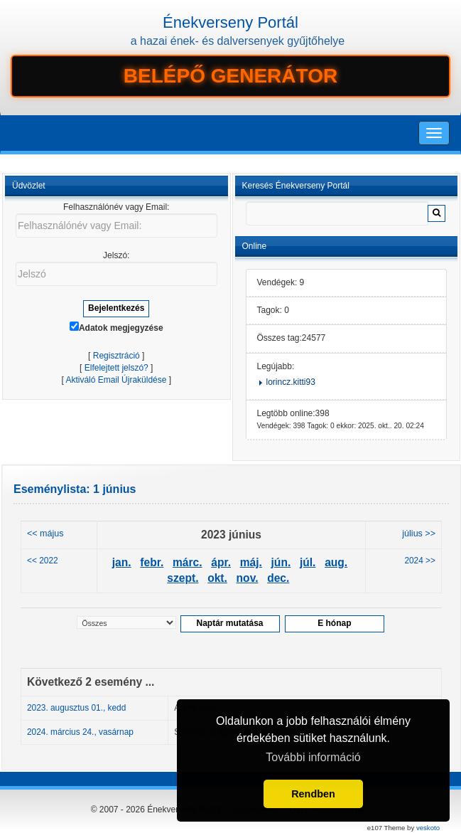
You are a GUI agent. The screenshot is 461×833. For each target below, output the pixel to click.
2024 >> (419, 561)
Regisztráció (116, 356)
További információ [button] (313, 757)
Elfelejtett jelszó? (116, 368)
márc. (187, 562)
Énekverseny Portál (230, 22)
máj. (251, 562)
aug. (336, 562)
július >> (418, 533)
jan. (121, 562)
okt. (217, 578)
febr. (151, 562)
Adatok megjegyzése (116, 327)
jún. (281, 562)
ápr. (221, 562)
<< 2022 (42, 561)
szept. (182, 578)
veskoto (428, 828)
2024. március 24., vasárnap (80, 732)
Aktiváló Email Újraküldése (115, 380)
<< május (45, 533)
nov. (248, 578)
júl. (308, 562)
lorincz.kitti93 (290, 382)
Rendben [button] (313, 794)
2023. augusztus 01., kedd (76, 708)
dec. (278, 578)
